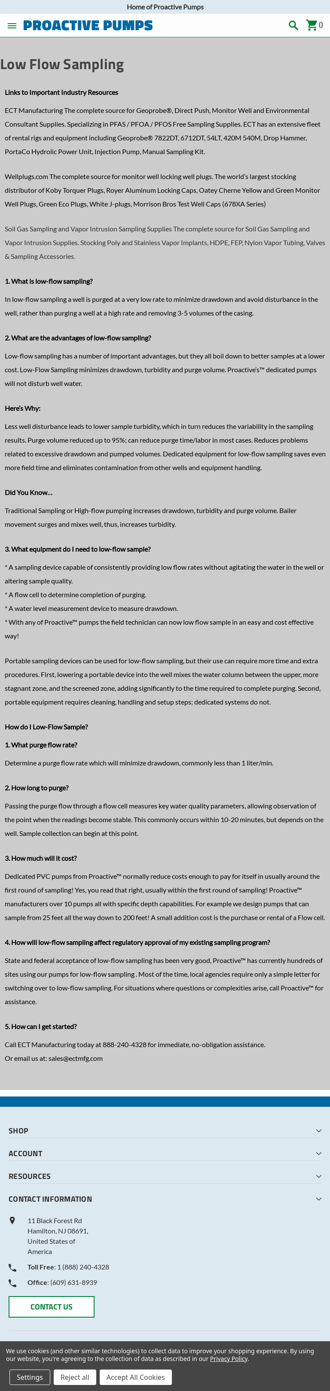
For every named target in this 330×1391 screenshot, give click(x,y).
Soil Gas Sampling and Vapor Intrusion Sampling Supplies (88, 229)
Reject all (75, 1377)
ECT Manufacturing (34, 110)
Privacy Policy (229, 1359)
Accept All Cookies (136, 1377)
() (314, 25)
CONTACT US (52, 1306)
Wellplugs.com (26, 176)
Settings (30, 1377)
